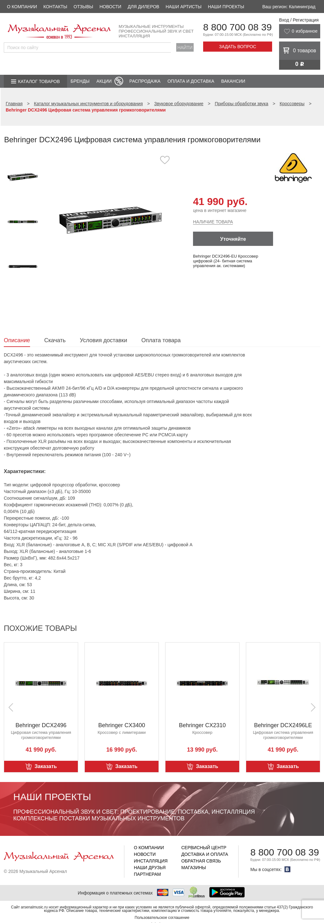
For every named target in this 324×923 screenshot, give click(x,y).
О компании (22, 6)
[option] (111, 220)
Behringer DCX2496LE (283, 725)
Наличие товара (213, 221)
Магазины (193, 867)
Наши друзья (149, 867)
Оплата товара (161, 340)
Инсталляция (151, 860)
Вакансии (233, 81)
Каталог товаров (39, 81)
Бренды (80, 81)
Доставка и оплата (204, 854)
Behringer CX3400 (121, 725)
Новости (110, 6)
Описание (17, 340)
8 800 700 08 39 (237, 27)
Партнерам (147, 874)
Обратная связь (201, 860)
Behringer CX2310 (202, 725)
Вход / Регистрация (299, 19)
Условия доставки (103, 340)
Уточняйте (233, 239)
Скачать (55, 340)
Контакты (55, 6)
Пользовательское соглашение (162, 917)
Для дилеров (143, 6)
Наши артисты (183, 6)
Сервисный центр (203, 847)
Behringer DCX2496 (41, 725)
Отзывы (83, 6)
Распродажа (144, 81)
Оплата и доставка (190, 81)
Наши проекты (226, 6)
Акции (104, 81)
